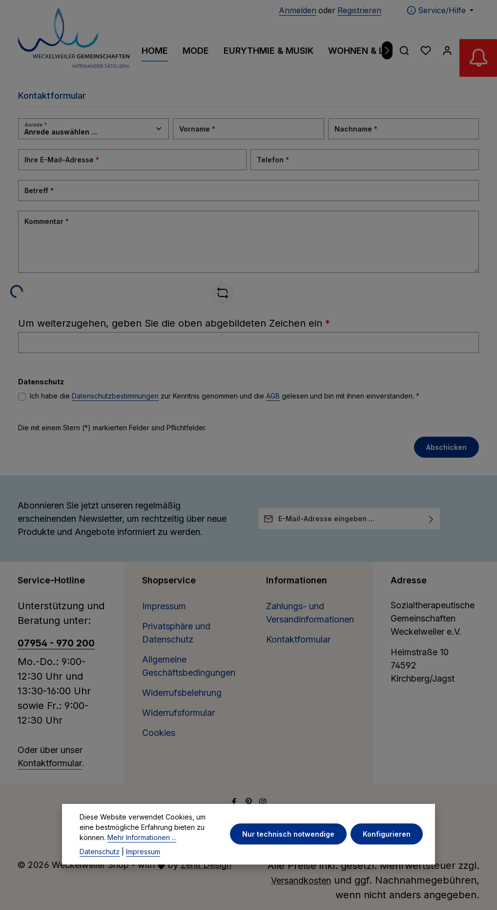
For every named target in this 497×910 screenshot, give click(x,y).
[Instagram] (263, 803)
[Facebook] (235, 803)
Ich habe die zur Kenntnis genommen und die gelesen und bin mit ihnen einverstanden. (224, 396)
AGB (273, 396)
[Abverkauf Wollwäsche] (477, 58)
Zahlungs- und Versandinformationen (310, 612)
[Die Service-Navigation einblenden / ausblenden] (440, 10)
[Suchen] (404, 50)
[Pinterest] (250, 803)
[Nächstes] (387, 51)
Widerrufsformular (178, 713)
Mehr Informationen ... (141, 856)
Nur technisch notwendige (289, 853)
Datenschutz (100, 870)
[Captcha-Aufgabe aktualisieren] (222, 293)
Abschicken (446, 447)
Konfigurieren (387, 853)
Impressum (164, 606)
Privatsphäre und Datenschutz (176, 632)
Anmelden (297, 10)
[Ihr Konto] (447, 50)
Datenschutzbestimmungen (115, 396)
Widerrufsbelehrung (182, 693)
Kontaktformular (50, 763)
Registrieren (359, 10)
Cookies (158, 733)
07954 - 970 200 (56, 643)
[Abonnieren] (431, 518)
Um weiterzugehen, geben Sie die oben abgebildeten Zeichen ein (174, 323)
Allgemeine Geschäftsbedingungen (188, 666)
